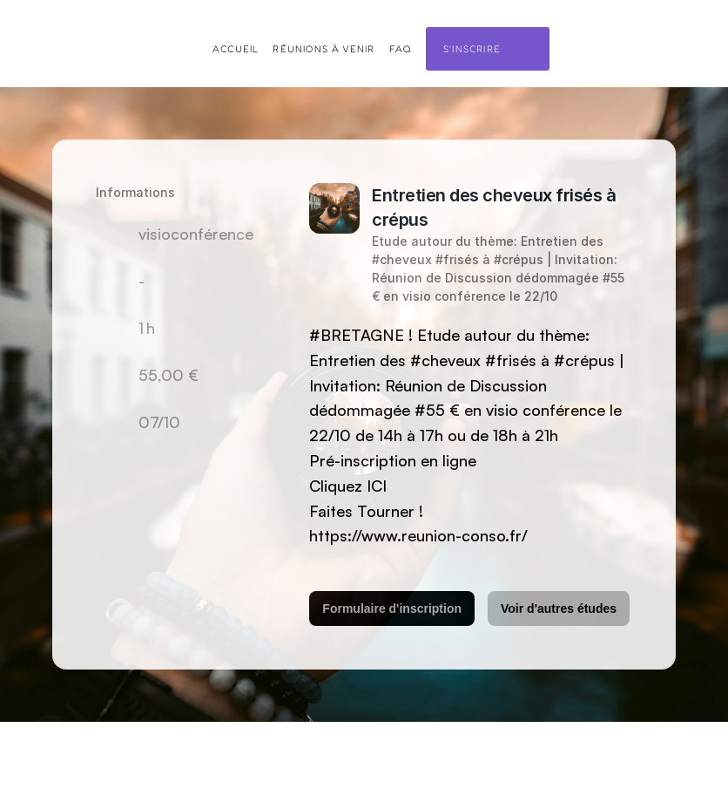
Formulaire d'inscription (392, 608)
